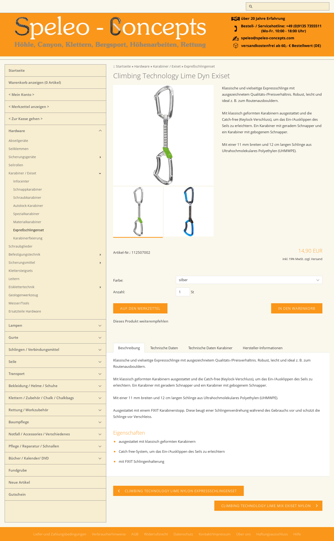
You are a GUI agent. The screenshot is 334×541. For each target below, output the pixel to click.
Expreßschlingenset (28, 230)
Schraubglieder (20, 246)
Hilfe (297, 534)
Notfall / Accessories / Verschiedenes (39, 434)
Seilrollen (16, 165)
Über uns (243, 534)
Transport (17, 373)
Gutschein (17, 494)
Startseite (17, 70)
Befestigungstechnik (24, 254)
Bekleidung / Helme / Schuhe (33, 385)
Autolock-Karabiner (28, 206)
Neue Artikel (19, 482)
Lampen (15, 325)
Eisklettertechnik (21, 287)
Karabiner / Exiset (22, 173)
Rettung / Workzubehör (28, 409)
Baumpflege (19, 422)
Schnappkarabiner (27, 189)
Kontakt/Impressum (215, 534)
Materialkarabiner (27, 222)
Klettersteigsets (21, 271)
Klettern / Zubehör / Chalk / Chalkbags (41, 397)
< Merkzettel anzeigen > (29, 106)
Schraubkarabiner (27, 198)
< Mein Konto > (21, 94)
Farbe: (118, 280)
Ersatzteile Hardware (25, 311)
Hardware (17, 130)
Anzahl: (119, 292)
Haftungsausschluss (272, 534)
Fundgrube (18, 470)
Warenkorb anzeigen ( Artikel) (35, 82)
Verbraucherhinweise (109, 534)
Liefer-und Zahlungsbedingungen (59, 534)
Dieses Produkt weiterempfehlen (140, 321)
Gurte (13, 337)
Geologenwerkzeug (23, 295)
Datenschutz (183, 534)
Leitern (14, 279)
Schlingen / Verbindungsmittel (34, 349)
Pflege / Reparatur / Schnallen (34, 446)
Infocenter (21, 181)
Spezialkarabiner (26, 214)
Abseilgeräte (18, 141)
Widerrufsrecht (156, 534)
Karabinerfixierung (27, 238)
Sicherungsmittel (22, 263)
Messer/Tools (19, 303)
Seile (12, 361)
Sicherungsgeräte (22, 157)
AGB (134, 534)
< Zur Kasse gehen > (26, 118)
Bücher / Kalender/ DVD (29, 458)
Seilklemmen (19, 149)
